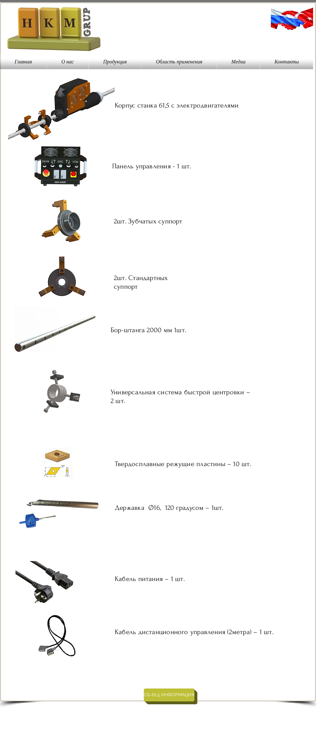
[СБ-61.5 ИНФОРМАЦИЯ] (169, 695)
